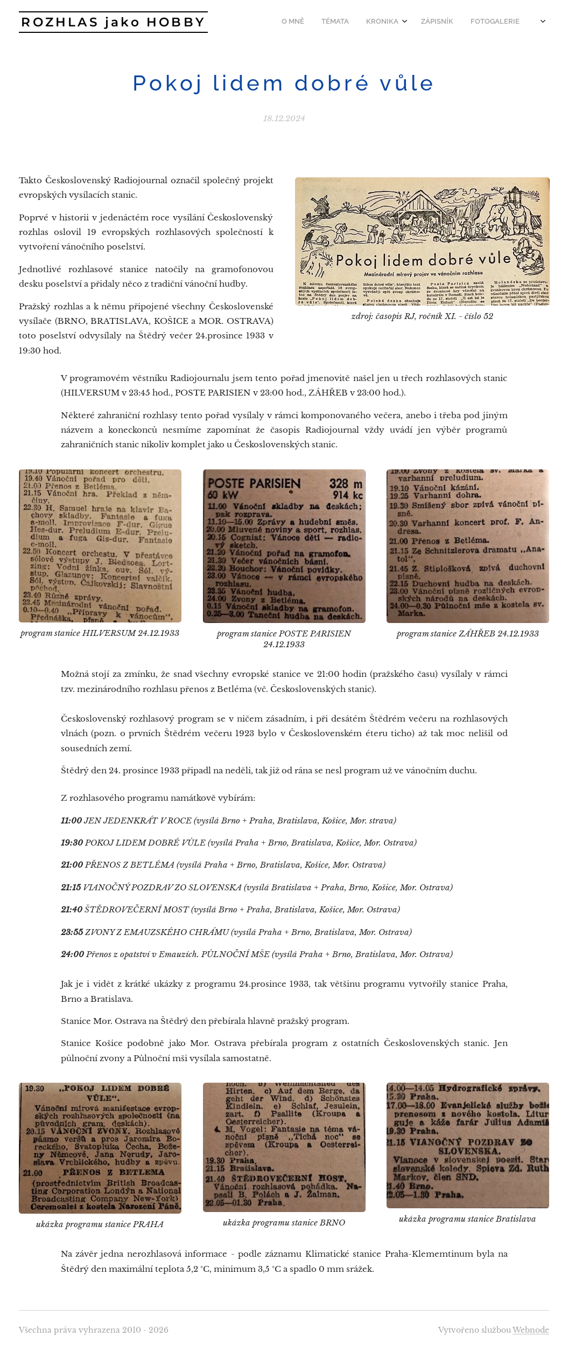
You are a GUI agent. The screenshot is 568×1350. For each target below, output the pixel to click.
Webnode (531, 1330)
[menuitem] (460, 22)
